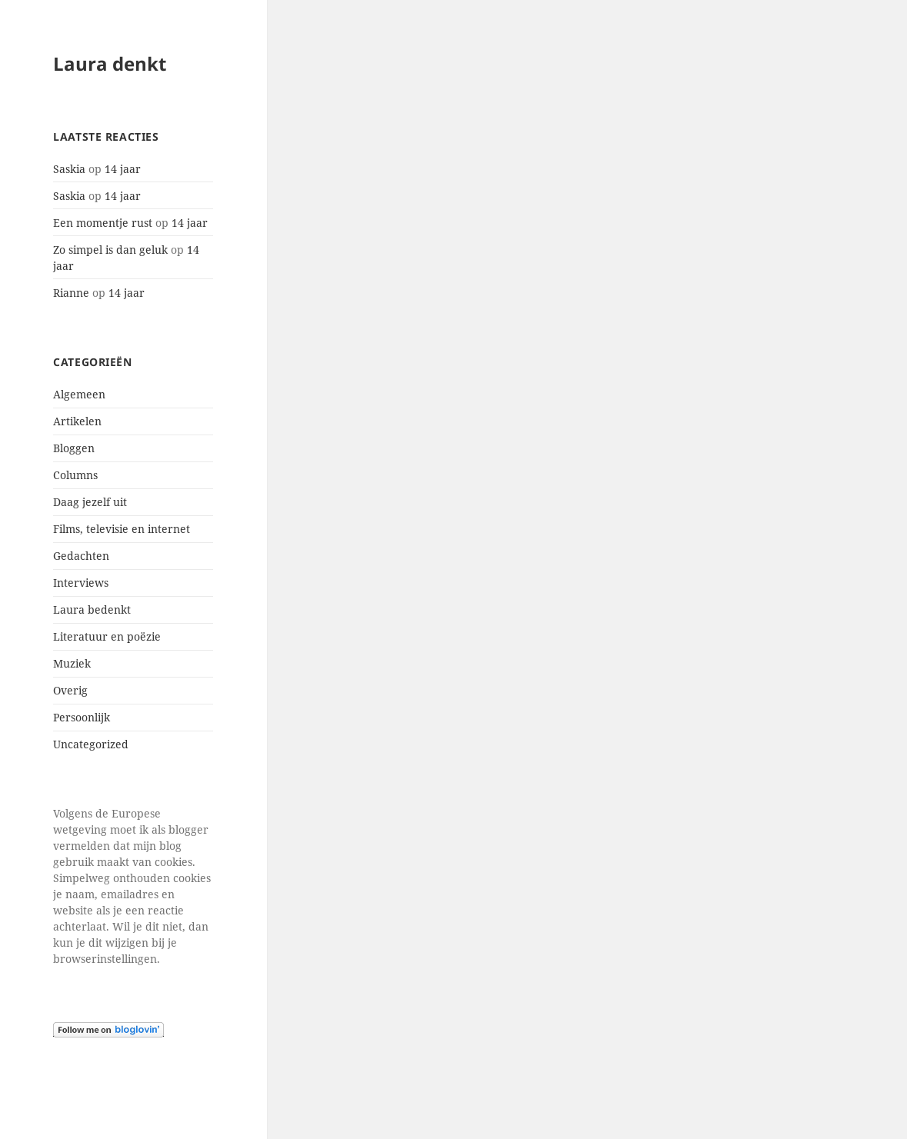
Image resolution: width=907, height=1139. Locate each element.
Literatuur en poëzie (107, 636)
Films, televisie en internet (121, 528)
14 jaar (123, 169)
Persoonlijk (81, 717)
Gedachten (81, 555)
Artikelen (77, 421)
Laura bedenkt (92, 609)
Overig (70, 690)
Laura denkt (109, 63)
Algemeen (79, 394)
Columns (75, 475)
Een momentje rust (102, 222)
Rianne (71, 292)
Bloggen (74, 448)
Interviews (80, 582)
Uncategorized (90, 744)
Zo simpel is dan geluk (110, 249)
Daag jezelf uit (90, 502)
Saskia (69, 169)
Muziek (72, 663)
